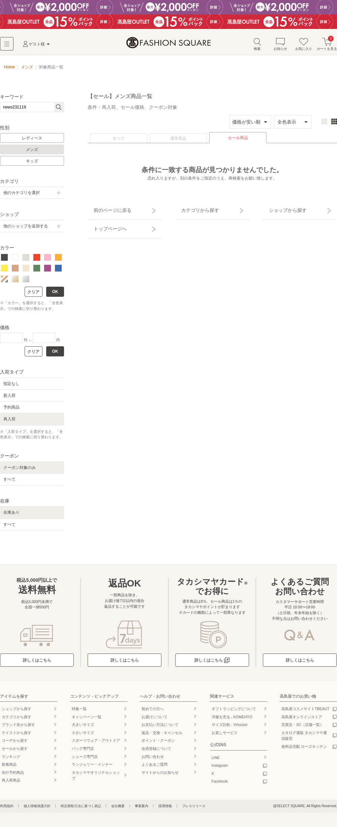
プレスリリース (194, 808)
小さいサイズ (83, 735)
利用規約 (6, 808)
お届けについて (154, 720)
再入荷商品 (11, 783)
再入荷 (9, 422)
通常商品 (178, 141)
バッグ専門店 (83, 751)
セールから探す (15, 751)
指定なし (11, 386)
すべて (119, 141)
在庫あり (11, 515)
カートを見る (327, 46)
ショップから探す (281, 210)
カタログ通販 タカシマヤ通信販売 (304, 738)
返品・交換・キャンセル (162, 735)
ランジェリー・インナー (92, 767)
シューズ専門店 (85, 759)
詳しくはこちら (37, 663)
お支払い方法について (160, 727)
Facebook (220, 784)
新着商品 (9, 767)
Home (9, 70)
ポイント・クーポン (158, 743)
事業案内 (141, 808)
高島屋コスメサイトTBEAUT (305, 711)
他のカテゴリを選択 (21, 195)
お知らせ (280, 46)
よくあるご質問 (154, 767)
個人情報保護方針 (37, 808)
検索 (257, 46)
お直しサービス (225, 735)
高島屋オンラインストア (301, 720)
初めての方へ (153, 711)
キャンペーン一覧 (86, 720)
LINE (216, 760)
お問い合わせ (153, 759)
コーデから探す (15, 743)
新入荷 (9, 398)
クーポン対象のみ (19, 470)
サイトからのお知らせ (160, 775)
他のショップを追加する (25, 228)
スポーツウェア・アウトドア (96, 743)
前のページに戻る (105, 210)
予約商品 (11, 410)
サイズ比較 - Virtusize (230, 727)
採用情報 (165, 808)
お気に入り (303, 46)
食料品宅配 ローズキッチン (304, 749)
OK (55, 294)
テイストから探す (16, 735)
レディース (32, 141)
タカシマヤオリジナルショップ (96, 778)
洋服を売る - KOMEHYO (232, 720)
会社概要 (118, 808)
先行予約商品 (13, 775)
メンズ (32, 152)
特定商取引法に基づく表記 (81, 808)
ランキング (11, 759)
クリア (33, 295)
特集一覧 (79, 711)
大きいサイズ (83, 727)
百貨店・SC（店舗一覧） (302, 727)
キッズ (32, 163)
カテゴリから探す (193, 210)
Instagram (220, 768)
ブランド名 (18, 727)
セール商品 (238, 140)
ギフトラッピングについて (234, 711)
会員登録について (156, 751)
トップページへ (103, 221)
